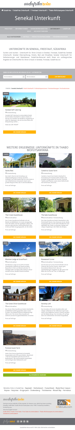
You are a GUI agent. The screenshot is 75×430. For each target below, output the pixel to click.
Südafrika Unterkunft (21, 10)
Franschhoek (49, 388)
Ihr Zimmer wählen (19, 132)
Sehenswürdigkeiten (39, 29)
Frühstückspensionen (41, 37)
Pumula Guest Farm (12, 348)
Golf (29, 31)
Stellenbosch (38, 388)
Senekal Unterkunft (17, 88)
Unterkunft (55, 29)
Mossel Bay (57, 390)
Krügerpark (24, 390)
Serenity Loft (46, 304)
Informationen (21, 29)
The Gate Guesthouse (49, 215)
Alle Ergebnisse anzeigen (37, 375)
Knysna (6, 390)
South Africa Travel (8, 411)
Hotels (26, 37)
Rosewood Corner (47, 259)
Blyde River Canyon (63, 388)
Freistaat (9, 29)
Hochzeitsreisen (41, 31)
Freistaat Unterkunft (39, 10)
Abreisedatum (46, 77)
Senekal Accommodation (10, 413)
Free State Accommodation (31, 411)
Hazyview (14, 390)
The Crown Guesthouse (14, 215)
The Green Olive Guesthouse (15, 304)
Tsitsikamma (46, 390)
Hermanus (67, 390)
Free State (18, 411)
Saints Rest (9, 171)
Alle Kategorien (14, 37)
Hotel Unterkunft (28, 88)
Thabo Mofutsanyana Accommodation (51, 411)
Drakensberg (35, 390)
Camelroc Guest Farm (49, 171)
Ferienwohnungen (60, 37)
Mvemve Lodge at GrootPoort (16, 259)
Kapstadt (28, 388)
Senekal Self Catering (13, 110)
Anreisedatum (23, 77)
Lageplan (66, 29)
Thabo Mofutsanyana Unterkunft (61, 10)
